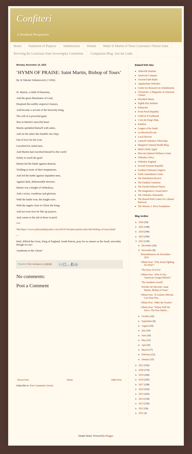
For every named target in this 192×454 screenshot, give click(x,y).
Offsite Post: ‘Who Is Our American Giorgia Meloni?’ (156, 276)
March (145, 349)
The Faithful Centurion (149, 182)
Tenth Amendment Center (150, 174)
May (144, 340)
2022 (141, 241)
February (146, 354)
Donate (91, 46)
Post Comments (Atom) (41, 385)
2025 (141, 226)
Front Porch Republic (148, 111)
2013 (141, 403)
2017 (141, 384)
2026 (141, 222)
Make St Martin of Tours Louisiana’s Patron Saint (135, 46)
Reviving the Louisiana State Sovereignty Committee (49, 53)
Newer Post (23, 379)
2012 (141, 408)
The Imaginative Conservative (152, 190)
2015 (141, 393)
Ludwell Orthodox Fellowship (152, 140)
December (147, 245)
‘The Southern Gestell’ (152, 282)
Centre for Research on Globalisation (156, 87)
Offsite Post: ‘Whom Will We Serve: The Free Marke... (155, 309)
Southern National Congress (151, 170)
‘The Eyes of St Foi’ (151, 269)
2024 (141, 231)
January (146, 359)
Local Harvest (145, 136)
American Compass (147, 75)
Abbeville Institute (147, 71)
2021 (141, 365)
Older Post (116, 379)
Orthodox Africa (146, 157)
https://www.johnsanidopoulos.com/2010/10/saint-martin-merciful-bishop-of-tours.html (68, 229)
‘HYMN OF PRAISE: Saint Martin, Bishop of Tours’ (155, 288)
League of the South (148, 128)
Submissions (71, 46)
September (147, 321)
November (147, 250)
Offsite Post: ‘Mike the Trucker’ (157, 302)
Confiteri (34, 18)
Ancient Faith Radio (148, 79)
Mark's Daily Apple (147, 149)
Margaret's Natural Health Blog (153, 144)
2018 (141, 379)
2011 (141, 413)
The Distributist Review (149, 178)
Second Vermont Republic (151, 165)
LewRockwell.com (147, 132)
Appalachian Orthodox (149, 83)
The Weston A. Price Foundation (154, 206)
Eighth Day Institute (148, 103)
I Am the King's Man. (148, 120)
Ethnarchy (143, 107)
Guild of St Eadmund (148, 115)
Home (17, 46)
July (144, 330)
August (145, 325)
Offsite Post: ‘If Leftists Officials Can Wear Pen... (157, 296)
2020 (141, 370)
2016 (141, 389)
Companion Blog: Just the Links (111, 53)
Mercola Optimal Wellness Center (154, 153)
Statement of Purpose (42, 46)
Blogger (109, 435)
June (144, 335)
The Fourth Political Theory (151, 186)
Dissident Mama (146, 99)
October (146, 316)
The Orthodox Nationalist (150, 195)
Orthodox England (147, 161)
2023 (141, 236)
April (144, 345)
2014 (141, 398)
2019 (141, 374)
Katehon (142, 124)
